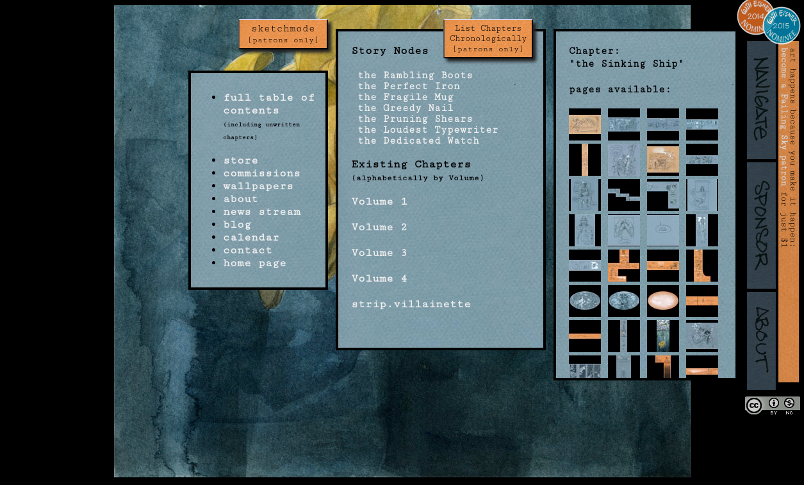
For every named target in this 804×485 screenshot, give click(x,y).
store (240, 160)
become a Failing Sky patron (784, 116)
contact (247, 250)
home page (254, 263)
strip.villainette (411, 304)
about (240, 198)
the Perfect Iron (405, 86)
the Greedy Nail (402, 108)
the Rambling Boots (412, 75)
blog (237, 224)
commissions (261, 173)
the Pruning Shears (412, 119)
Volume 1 (379, 201)
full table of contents (269, 104)
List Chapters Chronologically (488, 38)
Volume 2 (379, 227)
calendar (251, 237)
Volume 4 (379, 278)
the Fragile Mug (402, 97)
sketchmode (283, 34)
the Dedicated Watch (415, 140)
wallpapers (258, 186)
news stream (261, 211)
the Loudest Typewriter (424, 129)
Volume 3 (379, 252)
